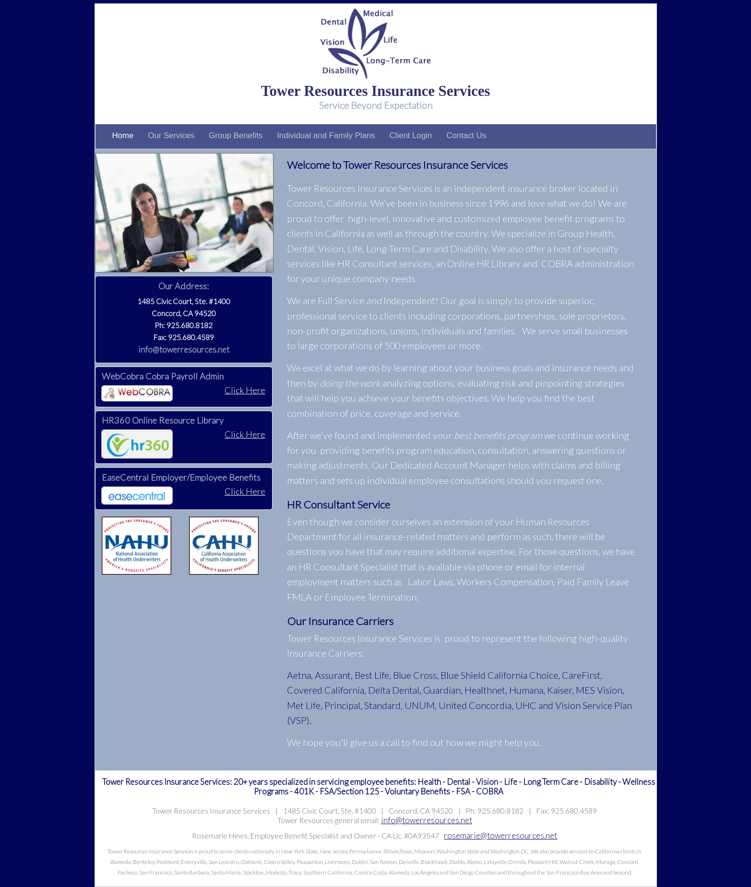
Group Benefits (235, 135)
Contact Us (466, 135)
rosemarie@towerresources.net (500, 835)
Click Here (245, 390)
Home (123, 135)
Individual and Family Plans (326, 135)
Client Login (410, 135)
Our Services (171, 135)
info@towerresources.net (183, 349)
